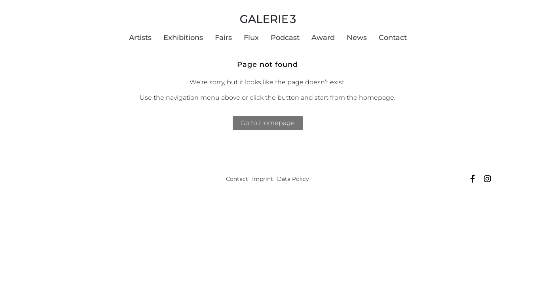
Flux (251, 37)
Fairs (223, 37)
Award (323, 37)
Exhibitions (183, 37)
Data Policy (293, 178)
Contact (393, 37)
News (357, 37)
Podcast (285, 37)
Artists (140, 37)
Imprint (262, 178)
